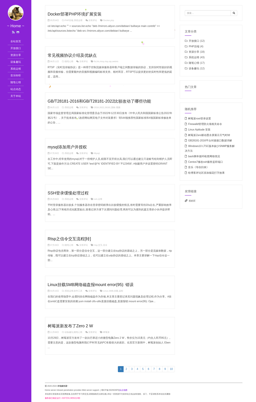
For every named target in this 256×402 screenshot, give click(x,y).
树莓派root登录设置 (199, 118)
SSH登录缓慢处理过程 (68, 193)
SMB (111, 291)
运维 (100, 199)
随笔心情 (15, 82)
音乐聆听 (15, 75)
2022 (101, 107)
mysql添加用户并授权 (67, 147)
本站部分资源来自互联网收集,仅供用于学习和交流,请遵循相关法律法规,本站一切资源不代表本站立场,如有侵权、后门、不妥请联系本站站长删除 (107, 394)
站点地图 (123, 390)
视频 (118, 107)
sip (110, 61)
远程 (121, 291)
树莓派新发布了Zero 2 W (70, 326)
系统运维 (15, 68)
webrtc (115, 61)
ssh (95, 199)
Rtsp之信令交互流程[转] (69, 238)
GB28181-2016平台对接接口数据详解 (210, 140)
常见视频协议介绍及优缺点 (72, 55)
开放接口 (15, 48)
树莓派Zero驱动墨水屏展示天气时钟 (209, 135)
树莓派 (106, 332)
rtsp (106, 61)
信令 (105, 245)
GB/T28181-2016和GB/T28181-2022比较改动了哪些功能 (99, 101)
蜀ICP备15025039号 (110, 390)
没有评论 (92, 20)
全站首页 (15, 41)
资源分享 (15, 55)
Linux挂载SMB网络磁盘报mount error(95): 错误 (91, 284)
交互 (100, 245)
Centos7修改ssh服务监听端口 (205, 161)
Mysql (97, 153)
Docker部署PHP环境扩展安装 (75, 14)
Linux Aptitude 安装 (199, 129)
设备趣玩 (15, 62)
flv (95, 61)
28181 (108, 107)
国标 (113, 107)
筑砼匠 (192, 200)
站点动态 (15, 89)
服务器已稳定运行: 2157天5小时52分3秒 (62, 398)
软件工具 (78, 291)
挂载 (116, 291)
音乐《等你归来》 (198, 167)
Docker (106, 20)
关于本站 (15, 96)
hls (98, 61)
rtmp (102, 61)
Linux (105, 291)
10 (171, 369)
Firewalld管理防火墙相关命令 (205, 124)
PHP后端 (69, 20)
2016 (96, 107)
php (112, 20)
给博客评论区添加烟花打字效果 (206, 172)
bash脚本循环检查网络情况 (204, 156)
